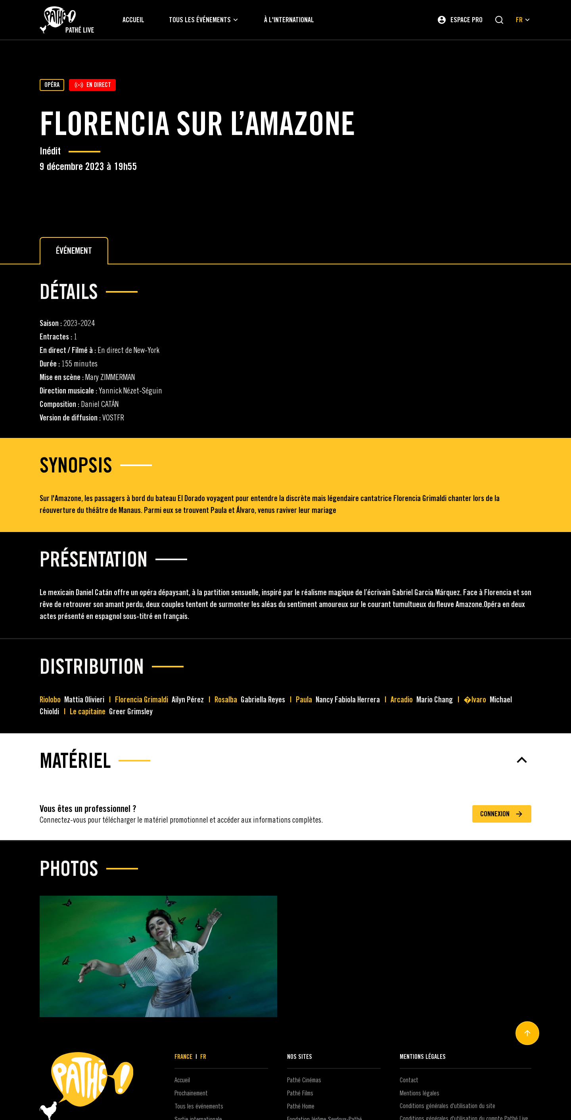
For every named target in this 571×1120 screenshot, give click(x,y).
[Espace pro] (460, 20)
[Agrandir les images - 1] (158, 957)
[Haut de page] (527, 1033)
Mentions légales (419, 1093)
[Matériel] (285, 760)
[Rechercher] (499, 20)
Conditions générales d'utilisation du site (447, 1106)
